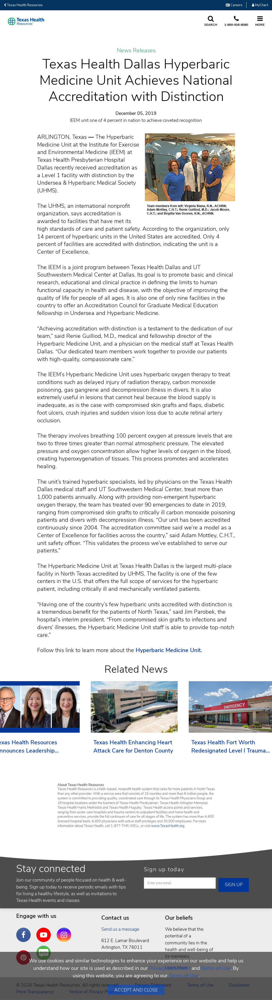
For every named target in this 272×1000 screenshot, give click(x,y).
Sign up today (164, 869)
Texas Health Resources (23, 5)
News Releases (136, 50)
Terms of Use (215, 968)
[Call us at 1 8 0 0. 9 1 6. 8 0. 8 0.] (236, 21)
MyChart (260, 5)
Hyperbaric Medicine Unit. (169, 650)
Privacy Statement (169, 968)
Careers (234, 5)
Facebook (25, 931)
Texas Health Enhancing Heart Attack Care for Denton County (133, 747)
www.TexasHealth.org (167, 826)
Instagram (65, 931)
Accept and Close (136, 990)
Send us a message (120, 929)
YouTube (45, 931)
